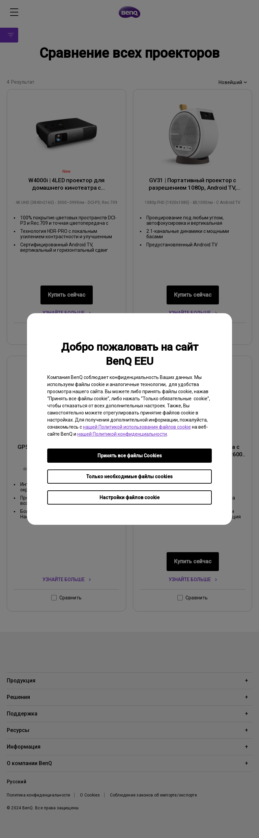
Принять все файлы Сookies (129, 455)
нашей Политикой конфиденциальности (122, 434)
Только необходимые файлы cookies (129, 476)
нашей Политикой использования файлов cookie (137, 427)
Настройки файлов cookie (129, 497)
